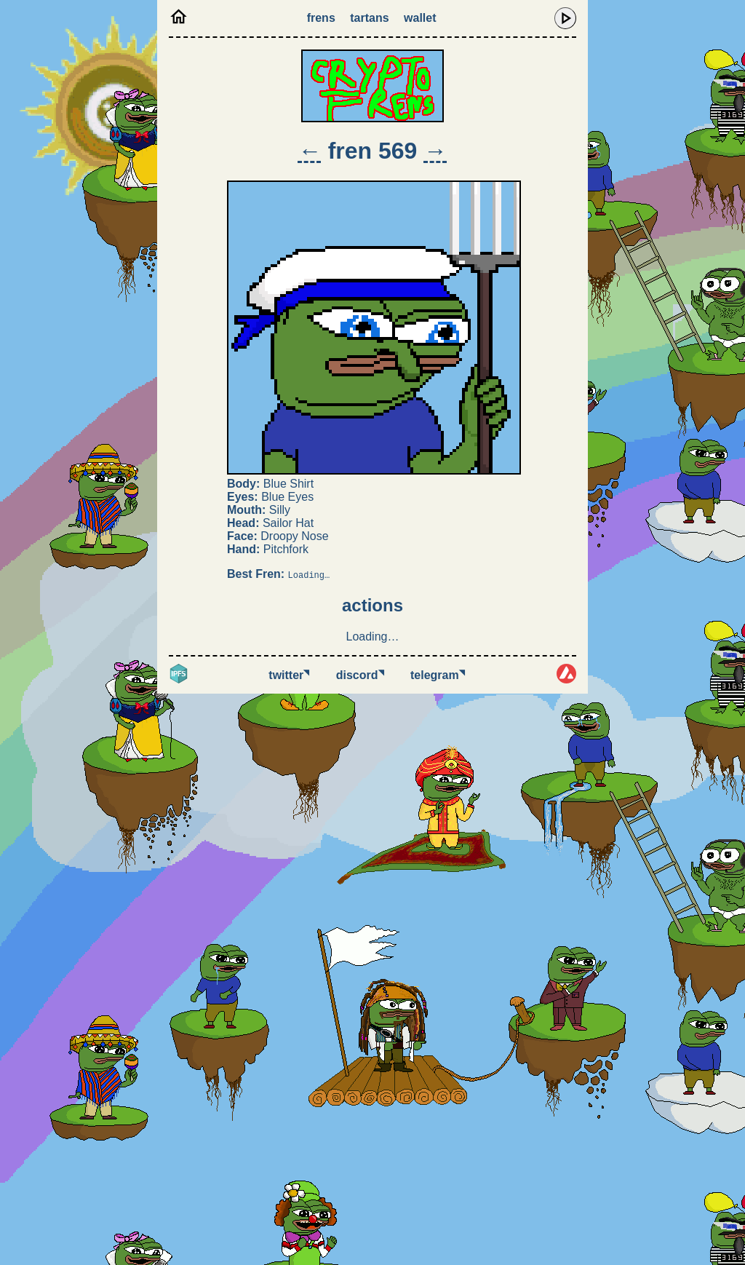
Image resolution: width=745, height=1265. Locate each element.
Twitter (288, 675)
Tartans (369, 18)
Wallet (420, 18)
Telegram (437, 675)
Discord (360, 675)
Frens (321, 18)
